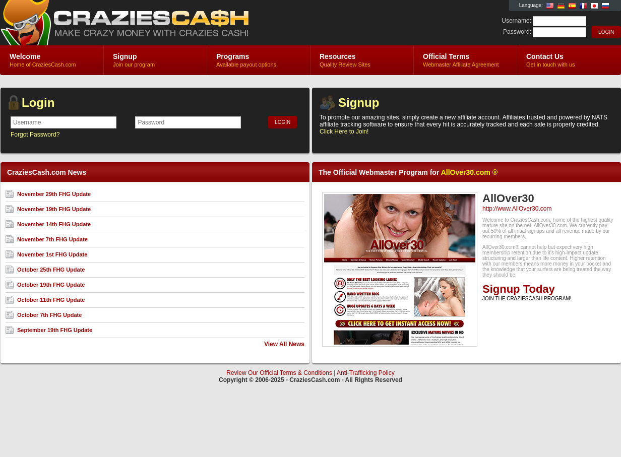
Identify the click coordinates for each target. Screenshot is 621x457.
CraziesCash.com (120, 23)
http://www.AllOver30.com (516, 208)
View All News (284, 344)
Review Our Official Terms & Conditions (279, 372)
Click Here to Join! (344, 131)
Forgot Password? (35, 134)
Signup (358, 102)
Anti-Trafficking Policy (366, 372)
